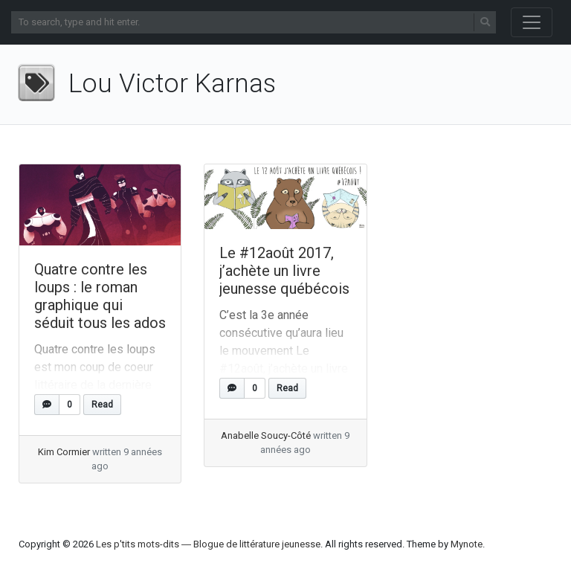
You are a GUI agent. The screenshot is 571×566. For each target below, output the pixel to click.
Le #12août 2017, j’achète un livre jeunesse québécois (284, 271)
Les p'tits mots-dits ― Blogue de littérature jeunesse (208, 544)
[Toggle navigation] (531, 22)
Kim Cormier (64, 451)
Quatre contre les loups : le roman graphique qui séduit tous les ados (100, 296)
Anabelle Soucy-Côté (266, 435)
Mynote (467, 544)
